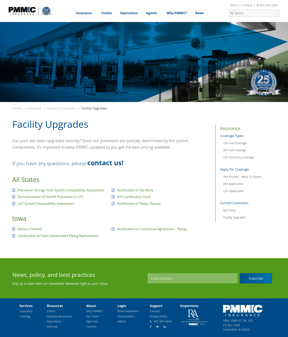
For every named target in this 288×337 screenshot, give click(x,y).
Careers (91, 326)
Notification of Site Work (135, 190)
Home (16, 108)
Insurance (34, 108)
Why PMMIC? (94, 311)
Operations (54, 321)
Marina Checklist (30, 229)
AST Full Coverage (234, 150)
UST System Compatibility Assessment (46, 203)
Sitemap (52, 326)
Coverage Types (231, 136)
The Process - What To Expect (242, 177)
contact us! (105, 162)
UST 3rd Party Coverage (238, 157)
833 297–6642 (267, 5)
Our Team (92, 316)
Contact (247, 5)
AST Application (233, 184)
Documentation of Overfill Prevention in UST (51, 197)
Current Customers (61, 108)
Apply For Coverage (234, 169)
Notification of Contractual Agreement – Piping (151, 229)
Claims (51, 311)
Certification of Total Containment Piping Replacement (58, 236)
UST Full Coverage (235, 143)
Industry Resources (59, 316)
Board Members (127, 311)
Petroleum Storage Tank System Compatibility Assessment (61, 190)
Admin (121, 321)
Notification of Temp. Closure (139, 203)
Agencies (92, 321)
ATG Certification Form (134, 197)
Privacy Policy (158, 316)
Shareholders (126, 316)
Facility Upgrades (234, 217)
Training (24, 316)
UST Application (233, 191)
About (234, 5)
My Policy (229, 210)
